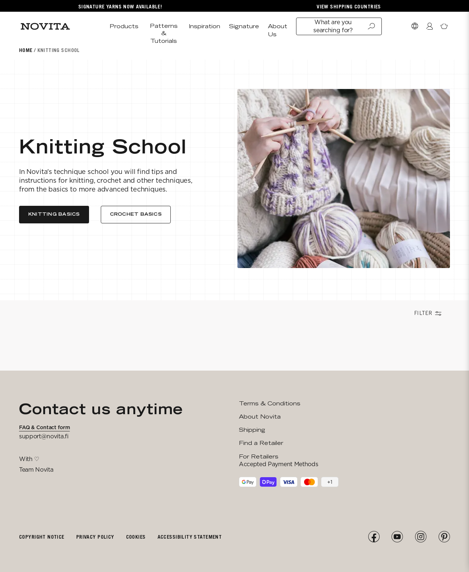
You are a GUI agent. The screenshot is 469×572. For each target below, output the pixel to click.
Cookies (136, 537)
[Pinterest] (444, 537)
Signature (244, 26)
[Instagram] (420, 537)
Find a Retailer (261, 442)
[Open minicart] (444, 26)
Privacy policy (95, 537)
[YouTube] (397, 537)
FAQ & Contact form (44, 427)
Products (124, 26)
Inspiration (204, 26)
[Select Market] (415, 26)
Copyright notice (41, 537)
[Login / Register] (429, 26)
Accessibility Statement (190, 537)
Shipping (252, 429)
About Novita (260, 416)
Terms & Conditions (269, 403)
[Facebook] (374, 537)
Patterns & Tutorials (164, 33)
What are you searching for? (344, 26)
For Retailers (258, 456)
